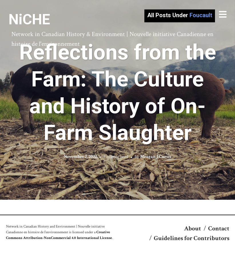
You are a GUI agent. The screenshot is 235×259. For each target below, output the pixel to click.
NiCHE (29, 19)
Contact (218, 228)
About (192, 228)
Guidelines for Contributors (191, 238)
